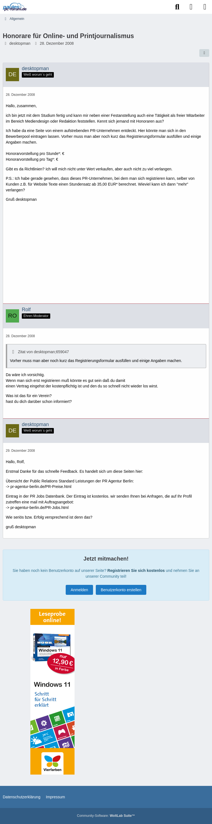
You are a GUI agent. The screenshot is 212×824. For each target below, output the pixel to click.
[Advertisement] (106, 255)
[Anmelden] (191, 7)
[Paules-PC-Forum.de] (15, 6)
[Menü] (204, 6)
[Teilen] (204, 53)
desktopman (19, 43)
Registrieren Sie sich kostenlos (136, 570)
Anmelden (79, 590)
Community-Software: (106, 816)
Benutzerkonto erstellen (121, 590)
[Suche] (177, 6)
